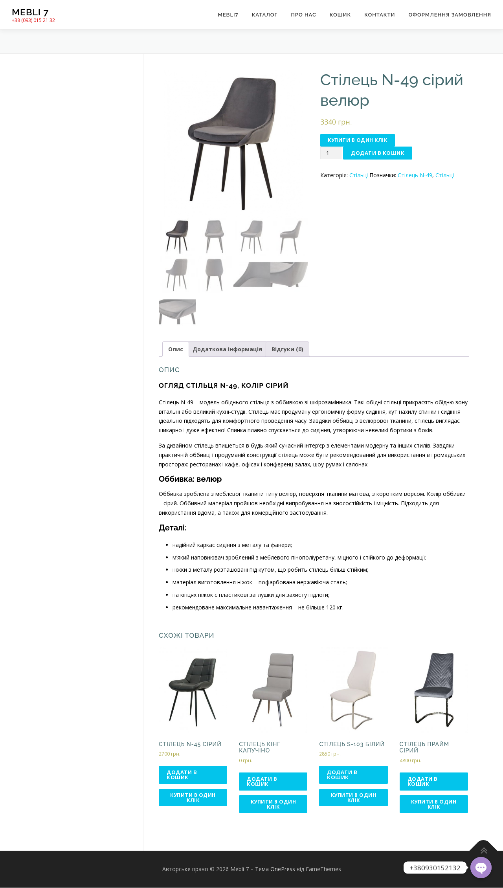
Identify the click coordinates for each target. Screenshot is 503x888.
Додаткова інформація (227, 349)
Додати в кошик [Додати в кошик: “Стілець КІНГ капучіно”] (262, 781)
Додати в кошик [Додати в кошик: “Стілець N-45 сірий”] (182, 775)
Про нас (303, 15)
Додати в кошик (377, 153)
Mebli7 (228, 15)
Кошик (340, 15)
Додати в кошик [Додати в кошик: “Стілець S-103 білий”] (342, 775)
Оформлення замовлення (449, 15)
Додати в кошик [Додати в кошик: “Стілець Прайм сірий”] (423, 781)
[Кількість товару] (330, 153)
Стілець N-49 (415, 175)
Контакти (379, 15)
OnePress (282, 869)
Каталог (265, 15)
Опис (175, 349)
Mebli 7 (30, 12)
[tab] (175, 349)
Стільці (358, 175)
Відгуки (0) (287, 349)
